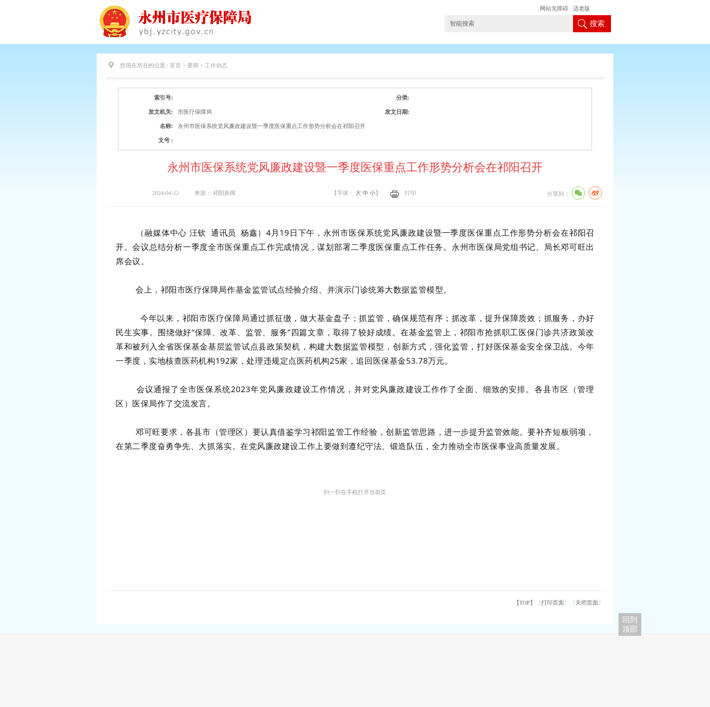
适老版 (581, 8)
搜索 (597, 23)
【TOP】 (525, 602)
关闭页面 (586, 602)
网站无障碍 (554, 8)
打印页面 (552, 602)
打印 (410, 193)
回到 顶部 (629, 624)
